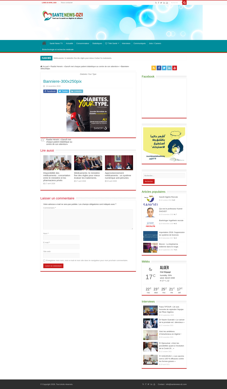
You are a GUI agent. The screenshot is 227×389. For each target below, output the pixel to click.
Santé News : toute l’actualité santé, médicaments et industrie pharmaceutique (44, 43)
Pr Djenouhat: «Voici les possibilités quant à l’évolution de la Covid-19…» (171, 345)
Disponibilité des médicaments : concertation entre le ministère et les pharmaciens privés (56, 177)
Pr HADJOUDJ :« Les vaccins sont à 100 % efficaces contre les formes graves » (171, 358)
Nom (45, 233)
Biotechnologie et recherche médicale (58, 49)
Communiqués (139, 43)
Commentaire (49, 208)
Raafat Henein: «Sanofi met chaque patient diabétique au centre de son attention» (85, 66)
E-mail (46, 242)
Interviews (126, 43)
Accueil (44, 66)
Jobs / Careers (155, 43)
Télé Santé (111, 43)
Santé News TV (56, 43)
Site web (47, 251)
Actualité (69, 43)
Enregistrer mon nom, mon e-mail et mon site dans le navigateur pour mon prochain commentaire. (87, 260)
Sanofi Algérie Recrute (168, 197)
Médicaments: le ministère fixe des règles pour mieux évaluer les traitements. (83, 58)
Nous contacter (67, 3)
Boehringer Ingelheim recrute (171, 220)
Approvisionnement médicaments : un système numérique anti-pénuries (118, 175)
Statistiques (97, 43)
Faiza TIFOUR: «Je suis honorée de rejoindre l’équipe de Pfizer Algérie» (171, 309)
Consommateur (82, 43)
